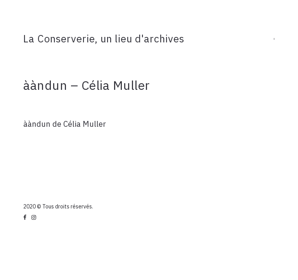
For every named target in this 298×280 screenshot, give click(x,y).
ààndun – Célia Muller (86, 85)
